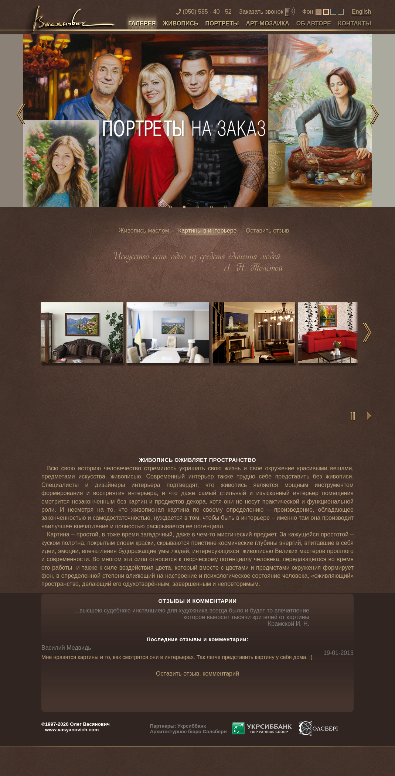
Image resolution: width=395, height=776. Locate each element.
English (361, 11)
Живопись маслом (144, 230)
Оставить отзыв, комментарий (197, 673)
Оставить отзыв (267, 230)
